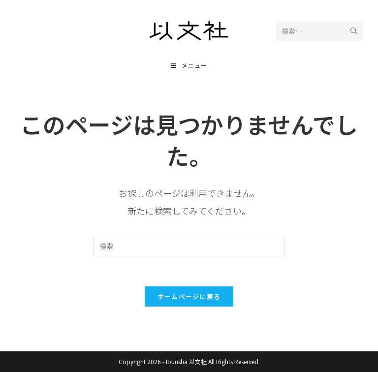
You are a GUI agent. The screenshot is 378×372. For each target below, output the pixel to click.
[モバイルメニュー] (189, 65)
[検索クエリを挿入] (189, 246)
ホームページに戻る (189, 296)
